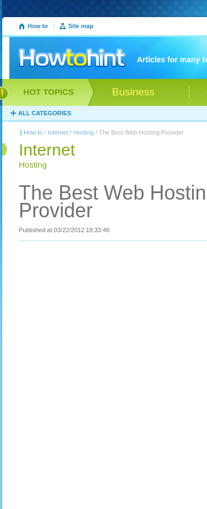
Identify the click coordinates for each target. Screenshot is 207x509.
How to (38, 26)
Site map (81, 26)
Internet (57, 132)
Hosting (83, 132)
